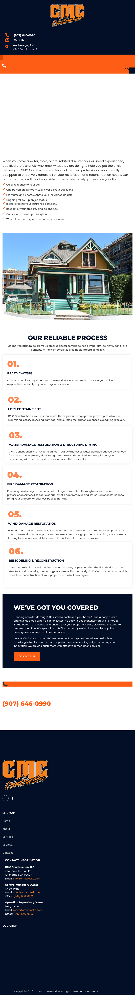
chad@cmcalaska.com (27, 892)
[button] (1, 57)
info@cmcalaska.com (27, 878)
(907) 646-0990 (24, 35)
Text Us (19, 40)
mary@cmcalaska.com (27, 910)
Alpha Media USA (110, 991)
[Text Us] (7, 40)
